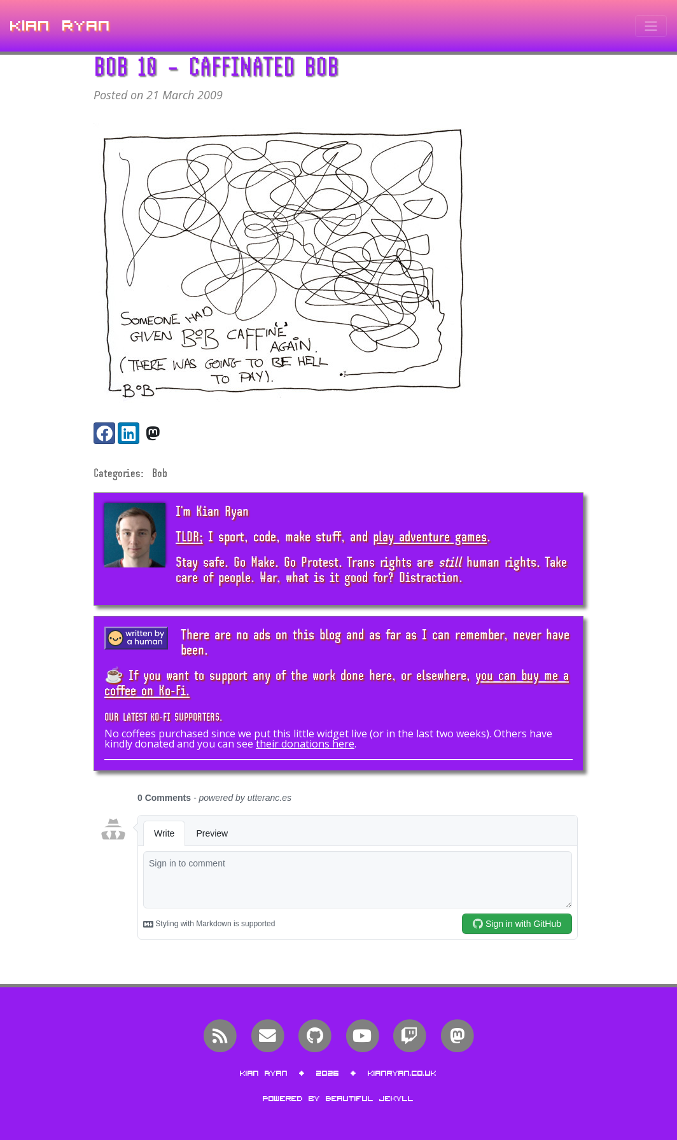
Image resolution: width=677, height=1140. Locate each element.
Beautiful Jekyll (370, 1098)
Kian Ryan (60, 25)
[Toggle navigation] (651, 26)
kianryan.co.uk (402, 1073)
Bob (159, 472)
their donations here (305, 744)
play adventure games (430, 536)
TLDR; (189, 536)
